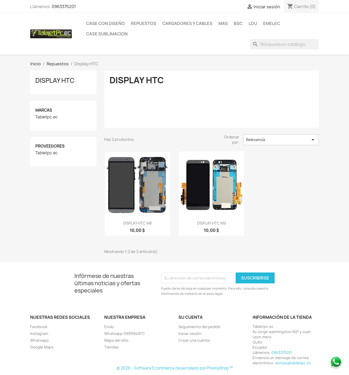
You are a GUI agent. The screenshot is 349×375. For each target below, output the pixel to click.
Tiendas (111, 347)
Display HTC (54, 80)
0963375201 (64, 6)
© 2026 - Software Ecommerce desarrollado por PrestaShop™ (175, 368)
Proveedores (49, 146)
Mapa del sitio (116, 340)
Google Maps (42, 347)
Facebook (38, 326)
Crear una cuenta (194, 340)
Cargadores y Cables (187, 23)
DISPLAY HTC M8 (137, 223)
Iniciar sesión (190, 333)
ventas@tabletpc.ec (293, 362)
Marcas (43, 110)
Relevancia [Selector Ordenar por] (281, 140)
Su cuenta (190, 317)
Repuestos (143, 23)
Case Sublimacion (107, 34)
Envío (109, 326)
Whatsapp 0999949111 (124, 333)
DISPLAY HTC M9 (211, 223)
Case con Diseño (105, 23)
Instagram (39, 333)
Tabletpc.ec (46, 117)
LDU (253, 23)
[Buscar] (284, 44)
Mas (223, 23)
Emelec (271, 23)
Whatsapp (39, 340)
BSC (238, 23)
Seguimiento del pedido (199, 326)
